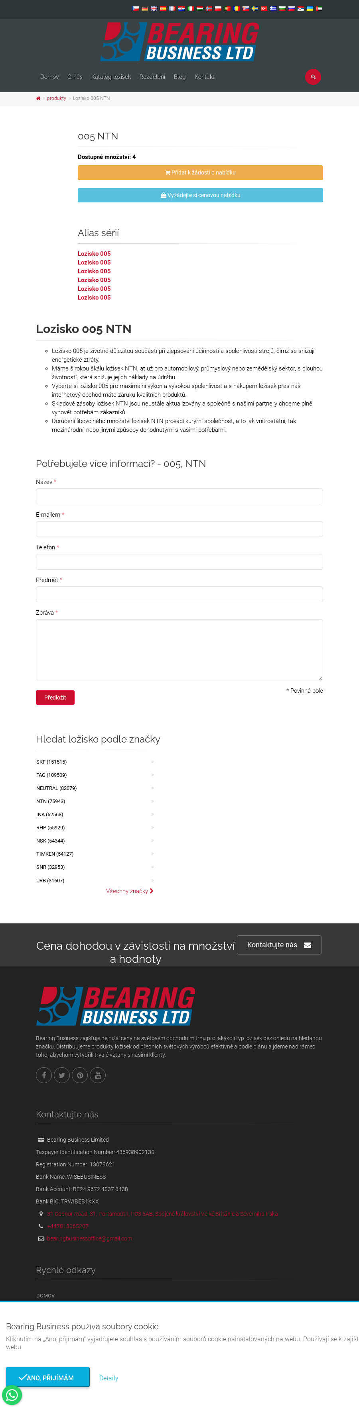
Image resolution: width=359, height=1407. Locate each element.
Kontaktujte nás (279, 945)
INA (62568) (49, 814)
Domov (49, 77)
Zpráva (45, 612)
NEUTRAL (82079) (56, 788)
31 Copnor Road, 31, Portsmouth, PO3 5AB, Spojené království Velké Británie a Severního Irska (162, 1214)
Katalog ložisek (111, 77)
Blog (180, 77)
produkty (56, 98)
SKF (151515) (51, 762)
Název (44, 482)
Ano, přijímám (48, 1378)
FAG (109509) (51, 775)
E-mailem (48, 514)
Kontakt (205, 77)
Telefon (45, 547)
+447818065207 (68, 1226)
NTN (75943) (50, 801)
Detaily (108, 1378)
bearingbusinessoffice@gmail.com (89, 1238)
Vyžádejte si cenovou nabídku (201, 195)
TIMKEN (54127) (55, 854)
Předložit (55, 697)
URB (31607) (50, 881)
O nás (75, 77)
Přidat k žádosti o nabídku (200, 172)
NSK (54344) (50, 841)
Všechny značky (130, 891)
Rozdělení (152, 77)
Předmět (47, 580)
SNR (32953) (50, 867)
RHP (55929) (50, 828)
